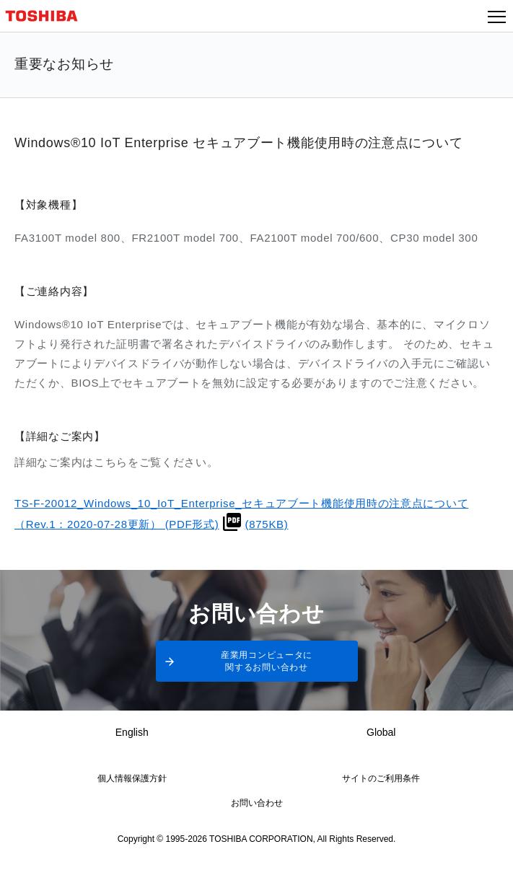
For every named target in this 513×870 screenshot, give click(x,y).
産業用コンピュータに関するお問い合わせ (266, 661)
